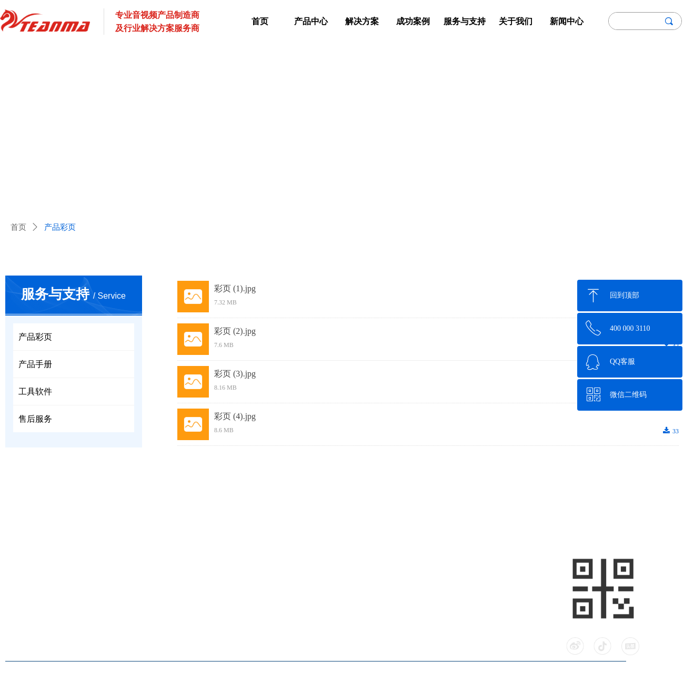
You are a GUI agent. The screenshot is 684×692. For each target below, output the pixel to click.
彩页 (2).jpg (235, 331)
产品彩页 (60, 227)
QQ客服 (622, 361)
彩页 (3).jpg (235, 373)
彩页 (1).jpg (235, 288)
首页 (18, 227)
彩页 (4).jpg (235, 416)
